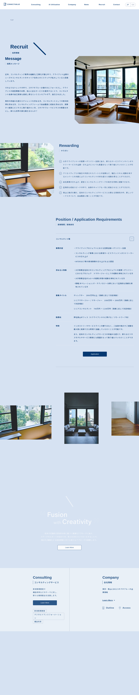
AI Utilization (54, 5)
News (86, 5)
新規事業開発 (39, 611)
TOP (12, 20)
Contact (116, 5)
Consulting (36, 5)
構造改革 (38, 621)
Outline (110, 608)
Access (127, 608)
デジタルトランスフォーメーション (47, 616)
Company (72, 5)
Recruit (102, 5)
